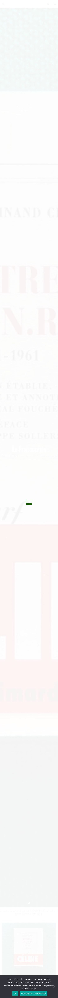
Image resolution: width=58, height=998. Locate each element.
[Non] (54, 986)
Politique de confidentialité (33, 993)
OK (15, 993)
